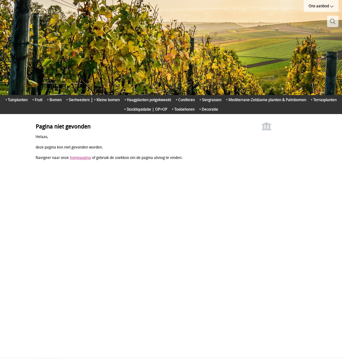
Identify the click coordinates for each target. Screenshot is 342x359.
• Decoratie (208, 109)
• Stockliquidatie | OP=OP (145, 109)
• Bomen (54, 99)
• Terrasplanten (324, 99)
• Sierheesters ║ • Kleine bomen (93, 99)
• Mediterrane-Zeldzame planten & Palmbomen (266, 99)
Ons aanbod (321, 6)
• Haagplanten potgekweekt (147, 99)
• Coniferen (185, 99)
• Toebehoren (183, 109)
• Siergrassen (210, 99)
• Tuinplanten (16, 99)
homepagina (80, 157)
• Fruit (37, 99)
